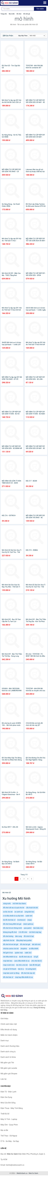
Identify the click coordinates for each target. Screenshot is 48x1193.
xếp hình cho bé (8, 940)
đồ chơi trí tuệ (29, 936)
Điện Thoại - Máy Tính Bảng (12, 1108)
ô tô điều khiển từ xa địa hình (13, 916)
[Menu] (44, 2)
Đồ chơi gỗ (26, 14)
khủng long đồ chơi (10, 932)
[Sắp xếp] (37, 35)
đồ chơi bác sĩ (8, 977)
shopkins (24, 948)
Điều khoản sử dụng (9, 1029)
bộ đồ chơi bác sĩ (9, 920)
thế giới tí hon (8, 953)
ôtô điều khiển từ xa (10, 957)
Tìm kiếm (40, 9)
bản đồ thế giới (35, 965)
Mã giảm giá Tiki (7, 1062)
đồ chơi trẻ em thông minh (12, 928)
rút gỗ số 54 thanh (9, 969)
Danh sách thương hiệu (10, 1046)
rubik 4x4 (29, 916)
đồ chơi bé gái (25, 944)
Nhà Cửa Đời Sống (8, 1103)
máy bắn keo (7, 961)
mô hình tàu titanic (19, 903)
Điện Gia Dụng (6, 1097)
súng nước (7, 903)
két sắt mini (36, 944)
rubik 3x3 (28, 953)
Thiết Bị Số (5, 1114)
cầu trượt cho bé (32, 908)
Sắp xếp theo (22, 35)
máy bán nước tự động (11, 973)
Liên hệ (3, 1079)
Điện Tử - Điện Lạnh (8, 1092)
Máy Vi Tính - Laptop (9, 1119)
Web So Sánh (33, 1173)
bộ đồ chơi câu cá (25, 957)
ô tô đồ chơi (23, 932)
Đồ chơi (19, 14)
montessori (21, 920)
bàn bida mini (38, 928)
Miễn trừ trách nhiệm (9, 1035)
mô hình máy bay (35, 932)
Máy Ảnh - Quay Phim (9, 1125)
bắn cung (18, 936)
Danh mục (5, 1040)
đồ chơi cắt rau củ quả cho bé (13, 908)
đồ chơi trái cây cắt (28, 973)
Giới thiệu (4, 1018)
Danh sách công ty (8, 1051)
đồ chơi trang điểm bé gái (12, 924)
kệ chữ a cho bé (22, 965)
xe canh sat (19, 912)
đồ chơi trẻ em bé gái (10, 944)
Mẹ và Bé (11, 14)
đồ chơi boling (8, 936)
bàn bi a (21, 969)
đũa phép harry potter (24, 940)
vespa (29, 920)
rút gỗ (36, 957)
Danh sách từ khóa (8, 1057)
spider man (19, 953)
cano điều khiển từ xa (21, 961)
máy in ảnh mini (8, 965)
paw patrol (27, 928)
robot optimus (28, 924)
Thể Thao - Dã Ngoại (9, 1136)
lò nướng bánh (31, 969)
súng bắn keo (29, 912)
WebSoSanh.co (22, 1173)
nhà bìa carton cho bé (11, 948)
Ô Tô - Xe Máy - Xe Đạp (10, 1141)
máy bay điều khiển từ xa (24, 977)
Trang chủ (4, 14)
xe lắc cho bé (7, 912)
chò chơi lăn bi (36, 961)
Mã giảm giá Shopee (9, 1073)
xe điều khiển (33, 948)
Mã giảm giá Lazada (9, 1068)
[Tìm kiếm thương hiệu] (18, 9)
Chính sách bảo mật (9, 1024)
